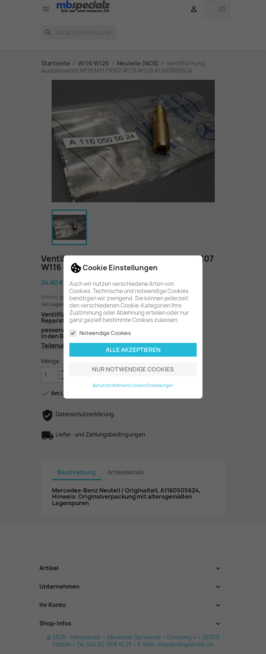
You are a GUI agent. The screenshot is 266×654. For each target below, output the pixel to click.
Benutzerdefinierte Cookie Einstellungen (133, 385)
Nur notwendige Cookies (133, 369)
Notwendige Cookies (100, 333)
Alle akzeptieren (133, 350)
